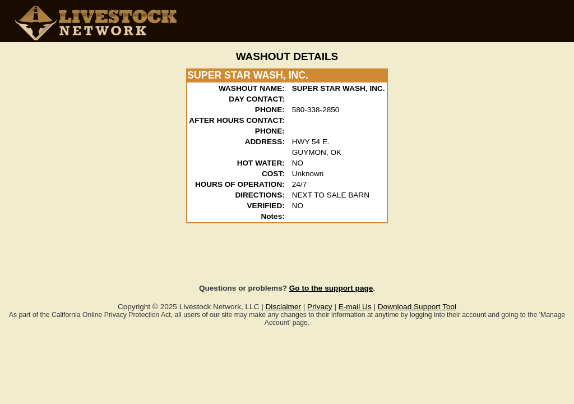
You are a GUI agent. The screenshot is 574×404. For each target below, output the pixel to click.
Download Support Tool (417, 306)
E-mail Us (355, 306)
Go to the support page (331, 288)
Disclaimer (283, 306)
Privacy (319, 306)
